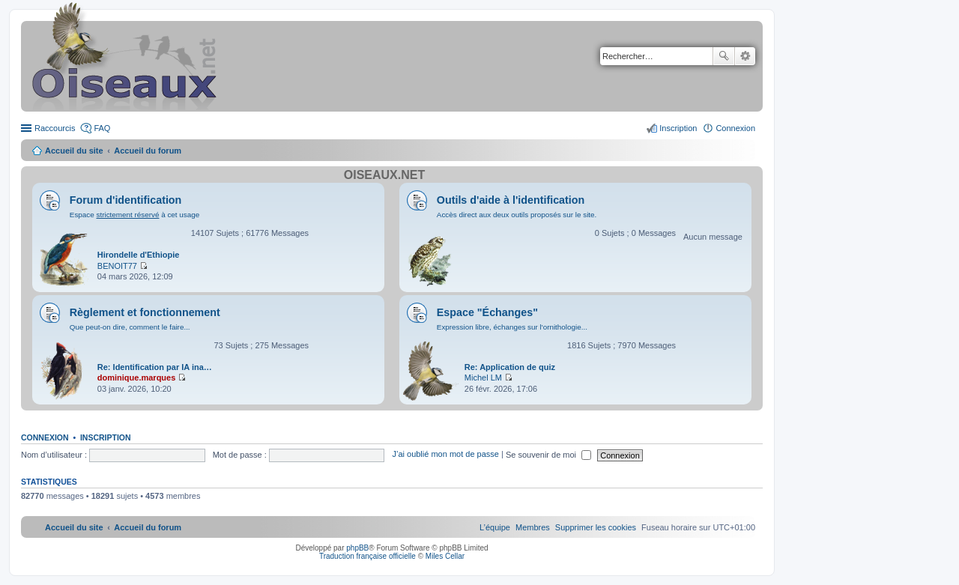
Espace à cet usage (134, 214)
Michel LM (483, 377)
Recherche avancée (745, 56)
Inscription (105, 437)
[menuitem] (595, 527)
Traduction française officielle (367, 556)
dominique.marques (136, 377)
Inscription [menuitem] (678, 128)
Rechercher (724, 56)
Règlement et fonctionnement (145, 312)
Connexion (45, 437)
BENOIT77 (117, 265)
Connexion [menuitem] (735, 128)
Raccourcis (54, 128)
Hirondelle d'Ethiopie (138, 254)
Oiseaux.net (384, 175)
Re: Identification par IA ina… (154, 367)
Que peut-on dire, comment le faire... (130, 327)
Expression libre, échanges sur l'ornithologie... (512, 327)
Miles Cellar (445, 556)
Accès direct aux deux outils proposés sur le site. (517, 214)
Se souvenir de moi (548, 454)
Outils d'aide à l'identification (510, 200)
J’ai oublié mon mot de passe (445, 454)
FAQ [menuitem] (102, 128)
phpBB (357, 548)
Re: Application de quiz (510, 367)
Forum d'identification (126, 200)
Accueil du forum (147, 150)
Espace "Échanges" (487, 312)
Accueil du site (74, 150)
